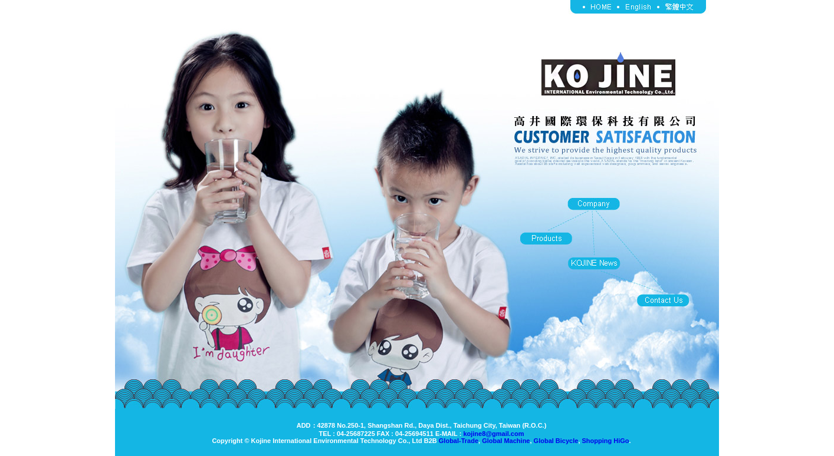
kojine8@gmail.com (493, 433)
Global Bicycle (556, 440)
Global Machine (506, 440)
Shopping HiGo (605, 440)
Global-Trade (458, 440)
